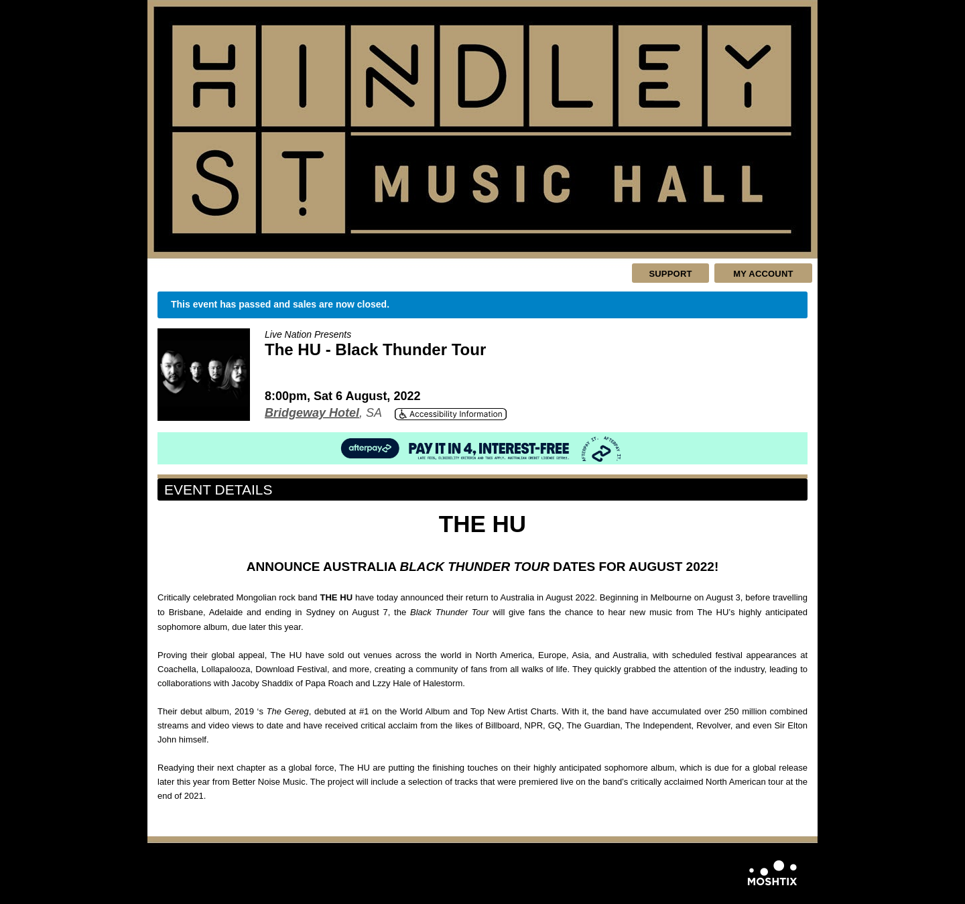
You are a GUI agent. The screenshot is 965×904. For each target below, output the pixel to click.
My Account (763, 274)
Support (670, 274)
